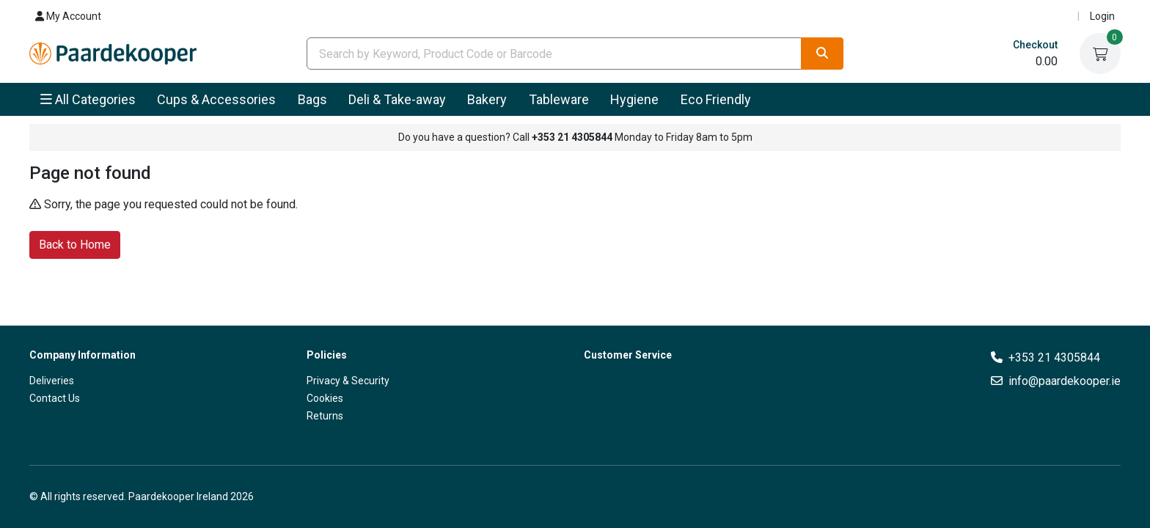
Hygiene (634, 99)
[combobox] (554, 53)
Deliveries (51, 380)
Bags (312, 99)
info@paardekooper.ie (1064, 381)
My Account (68, 16)
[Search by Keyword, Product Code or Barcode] (554, 53)
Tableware (559, 99)
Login (1102, 16)
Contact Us (54, 398)
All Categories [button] (88, 99)
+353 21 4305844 (1054, 357)
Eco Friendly (716, 99)
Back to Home (75, 244)
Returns (325, 416)
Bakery (487, 99)
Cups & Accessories (216, 99)
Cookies (325, 398)
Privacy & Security (348, 380)
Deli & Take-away (397, 99)
